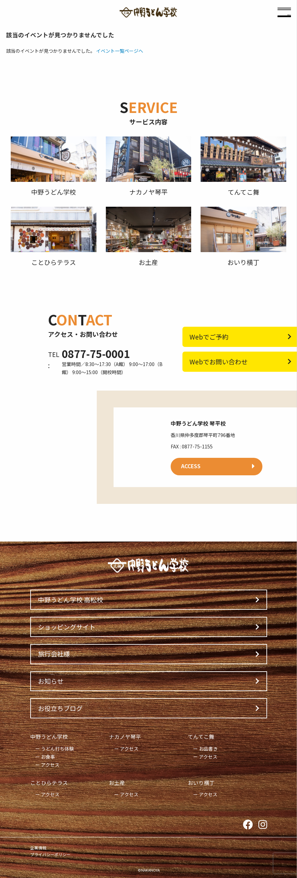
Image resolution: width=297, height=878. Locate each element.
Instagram (262, 825)
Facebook (248, 825)
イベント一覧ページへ (119, 50)
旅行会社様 (54, 653)
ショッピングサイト (66, 626)
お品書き (208, 748)
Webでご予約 (208, 336)
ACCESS (191, 466)
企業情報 (38, 847)
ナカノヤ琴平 (125, 737)
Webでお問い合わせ (218, 361)
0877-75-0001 (96, 353)
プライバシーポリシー (50, 854)
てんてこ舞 (201, 737)
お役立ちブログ (60, 708)
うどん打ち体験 (57, 748)
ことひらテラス (49, 783)
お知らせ (50, 680)
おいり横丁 (201, 783)
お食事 (48, 756)
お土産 (117, 783)
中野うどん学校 (49, 737)
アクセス (50, 764)
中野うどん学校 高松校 (70, 599)
